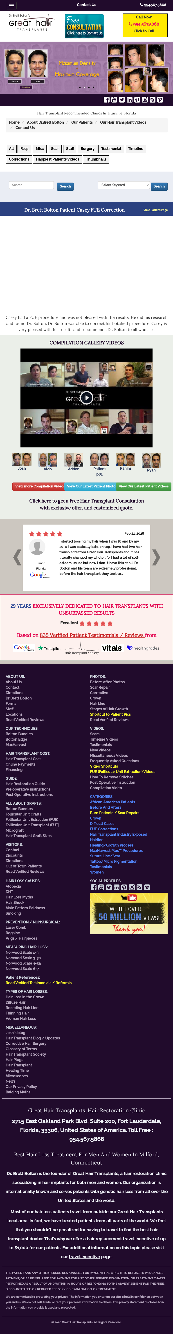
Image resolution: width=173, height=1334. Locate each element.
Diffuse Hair (15, 1002)
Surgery (87, 149)
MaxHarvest (16, 745)
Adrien (73, 462)
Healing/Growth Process (111, 845)
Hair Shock (15, 903)
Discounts (14, 855)
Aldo (47, 462)
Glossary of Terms (21, 1049)
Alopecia (13, 886)
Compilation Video (106, 788)
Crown (95, 698)
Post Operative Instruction (112, 782)
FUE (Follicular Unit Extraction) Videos (122, 772)
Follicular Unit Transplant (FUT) (32, 825)
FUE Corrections (104, 829)
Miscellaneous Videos (109, 755)
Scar (55, 149)
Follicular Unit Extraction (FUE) (32, 820)
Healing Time (17, 1070)
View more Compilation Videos (40, 486)
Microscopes (17, 1076)
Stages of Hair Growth (109, 709)
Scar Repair (100, 687)
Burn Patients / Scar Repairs (114, 813)
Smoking (13, 913)
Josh (21, 462)
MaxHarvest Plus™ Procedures (116, 851)
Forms (11, 704)
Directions (14, 693)
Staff (70, 149)
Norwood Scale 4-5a (23, 963)
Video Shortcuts (104, 766)
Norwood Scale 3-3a (23, 958)
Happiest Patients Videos (57, 159)
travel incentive (84, 1256)
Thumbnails (96, 159)
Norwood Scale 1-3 (22, 952)
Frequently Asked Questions (114, 761)
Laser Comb (16, 927)
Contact (12, 687)
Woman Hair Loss (21, 1019)
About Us (14, 682)
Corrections (19, 159)
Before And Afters (105, 807)
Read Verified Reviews (25, 720)
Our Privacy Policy (21, 1087)
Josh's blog (15, 1033)
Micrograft (15, 830)
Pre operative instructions (28, 789)
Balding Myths (18, 1092)
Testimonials (101, 745)
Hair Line (97, 704)
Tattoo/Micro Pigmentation (113, 861)
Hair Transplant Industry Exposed (118, 834)
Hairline (96, 840)
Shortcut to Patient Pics (110, 714)
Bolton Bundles (19, 734)
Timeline (135, 149)
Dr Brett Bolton (19, 698)
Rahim (125, 462)
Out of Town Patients (24, 866)
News (10, 1081)
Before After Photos (107, 682)
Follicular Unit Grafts (23, 814)
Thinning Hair (17, 1013)
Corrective (99, 693)
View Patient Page (155, 210)
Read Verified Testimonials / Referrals (39, 983)
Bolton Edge (16, 739)
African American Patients (112, 802)
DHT (9, 892)
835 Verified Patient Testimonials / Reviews (92, 635)
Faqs (24, 149)
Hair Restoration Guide (25, 784)
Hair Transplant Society (26, 1054)
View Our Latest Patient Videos (144, 486)
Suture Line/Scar (105, 856)
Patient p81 (99, 464)
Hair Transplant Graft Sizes (29, 836)
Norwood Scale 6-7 (22, 969)
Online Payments (20, 764)
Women (97, 872)
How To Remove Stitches (111, 777)
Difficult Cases (102, 824)
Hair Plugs (14, 1060)
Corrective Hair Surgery (26, 1043)
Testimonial (111, 149)
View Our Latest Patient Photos (92, 486)
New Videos (100, 750)
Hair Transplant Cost (23, 759)
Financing (14, 770)
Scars (94, 734)
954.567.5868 (153, 5)
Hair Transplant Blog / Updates (33, 1038)
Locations (14, 714)
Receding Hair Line (22, 1008)
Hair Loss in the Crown (25, 997)
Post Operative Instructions (29, 795)
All (11, 149)
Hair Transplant (19, 1065)
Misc (40, 149)
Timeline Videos (104, 739)
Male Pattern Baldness (25, 908)
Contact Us (86, 5)
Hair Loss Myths (19, 897)
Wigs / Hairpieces (21, 938)
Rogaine (13, 933)
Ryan (151, 462)
